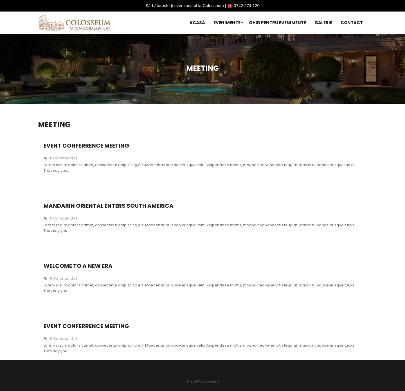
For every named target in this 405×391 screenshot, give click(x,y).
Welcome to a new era (78, 266)
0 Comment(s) (60, 158)
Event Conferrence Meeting (86, 146)
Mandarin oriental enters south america (109, 206)
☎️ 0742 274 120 (243, 5)
